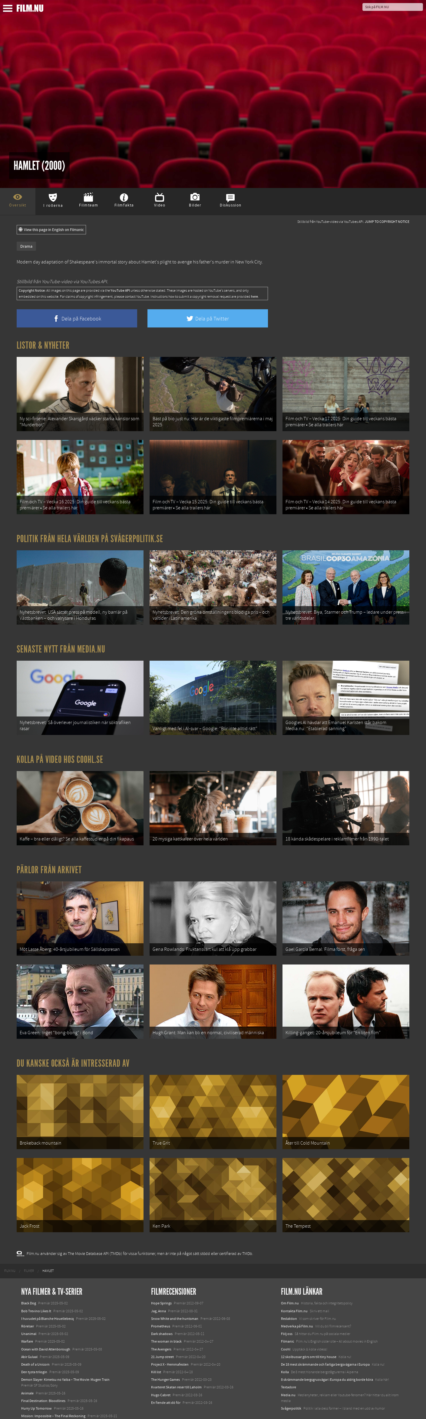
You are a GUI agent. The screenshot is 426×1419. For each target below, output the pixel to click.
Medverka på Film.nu (297, 1303)
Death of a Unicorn (35, 1341)
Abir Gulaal (29, 1333)
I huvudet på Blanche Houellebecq (47, 1295)
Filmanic (287, 1318)
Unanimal (28, 1310)
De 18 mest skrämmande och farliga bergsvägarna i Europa (325, 1341)
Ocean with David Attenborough (45, 1325)
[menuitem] (9, 1247)
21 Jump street (162, 1333)
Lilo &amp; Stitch (34, 1400)
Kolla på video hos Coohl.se (60, 749)
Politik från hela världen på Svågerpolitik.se (90, 533)
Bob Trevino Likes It (36, 1287)
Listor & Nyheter (43, 345)
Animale (27, 1369)
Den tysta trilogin (34, 1349)
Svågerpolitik (291, 1385)
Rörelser (27, 1303)
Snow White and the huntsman (174, 1295)
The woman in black (166, 1318)
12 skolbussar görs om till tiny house (308, 1333)
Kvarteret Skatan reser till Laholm (176, 1364)
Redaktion (289, 1295)
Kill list (156, 1349)
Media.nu (288, 1371)
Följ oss (286, 1310)
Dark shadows (162, 1310)
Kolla (285, 1349)
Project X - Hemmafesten (170, 1341)
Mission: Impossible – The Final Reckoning (53, 1392)
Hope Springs (161, 1280)
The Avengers (161, 1325)
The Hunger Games (165, 1356)
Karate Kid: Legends (36, 1408)
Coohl (285, 1325)
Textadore (288, 1364)
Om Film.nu (290, 1280)
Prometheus (160, 1303)
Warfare (27, 1318)
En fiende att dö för (165, 1379)
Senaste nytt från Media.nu (61, 641)
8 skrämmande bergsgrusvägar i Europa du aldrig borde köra (327, 1356)
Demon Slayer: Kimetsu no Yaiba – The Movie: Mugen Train (65, 1356)
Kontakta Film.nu (294, 1287)
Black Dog (28, 1280)
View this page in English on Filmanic (51, 230)
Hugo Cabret (160, 1371)
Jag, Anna (158, 1287)
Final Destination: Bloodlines (43, 1377)
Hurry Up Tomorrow (36, 1385)
